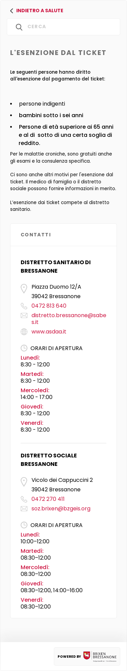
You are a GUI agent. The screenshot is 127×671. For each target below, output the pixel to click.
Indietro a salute (36, 10)
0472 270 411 (48, 499)
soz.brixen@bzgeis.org (60, 508)
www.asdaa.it (48, 332)
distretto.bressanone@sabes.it (68, 318)
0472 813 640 (48, 306)
